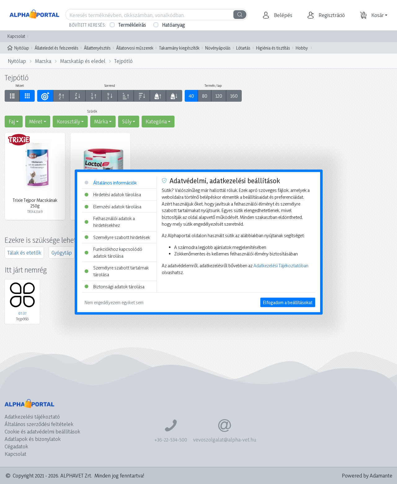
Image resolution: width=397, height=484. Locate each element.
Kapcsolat (16, 36)
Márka (101, 121)
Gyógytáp (61, 252)
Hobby (302, 48)
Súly (126, 121)
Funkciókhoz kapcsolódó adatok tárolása (113, 252)
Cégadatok (16, 446)
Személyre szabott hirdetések (117, 237)
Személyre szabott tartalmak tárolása (117, 271)
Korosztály (68, 121)
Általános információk (111, 182)
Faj (12, 121)
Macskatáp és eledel (82, 61)
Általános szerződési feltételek (39, 424)
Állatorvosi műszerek (134, 48)
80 (204, 95)
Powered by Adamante (367, 475)
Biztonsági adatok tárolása (114, 286)
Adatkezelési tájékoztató (32, 416)
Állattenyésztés (97, 48)
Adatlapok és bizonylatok (33, 439)
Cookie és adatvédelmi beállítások (42, 431)
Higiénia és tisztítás (273, 48)
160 (234, 95)
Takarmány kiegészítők (179, 48)
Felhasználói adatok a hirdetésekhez (110, 221)
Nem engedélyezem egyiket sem (114, 302)
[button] (282, 15)
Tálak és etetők (24, 252)
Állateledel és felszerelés (56, 48)
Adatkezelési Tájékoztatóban (281, 266)
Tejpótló (123, 61)
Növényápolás (218, 48)
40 (191, 95)
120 (218, 95)
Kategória (156, 121)
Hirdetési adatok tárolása (113, 195)
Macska (43, 61)
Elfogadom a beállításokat (287, 302)
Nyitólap (18, 47)
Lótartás (243, 48)
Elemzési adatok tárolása (113, 206)
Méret (35, 121)
